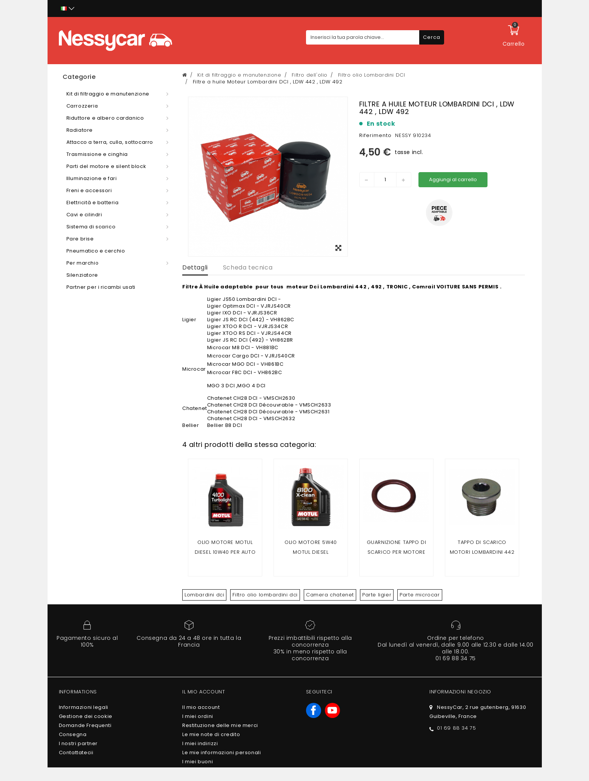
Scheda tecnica (247, 267)
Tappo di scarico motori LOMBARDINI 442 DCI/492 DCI (482, 552)
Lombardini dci (204, 594)
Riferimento (375, 135)
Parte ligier (376, 594)
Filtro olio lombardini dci (265, 594)
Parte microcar (420, 594)
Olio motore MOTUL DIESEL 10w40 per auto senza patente (225, 552)
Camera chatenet (330, 594)
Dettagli (195, 267)
